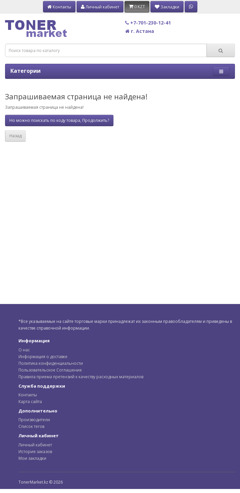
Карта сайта (30, 401)
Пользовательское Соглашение (50, 370)
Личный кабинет (35, 445)
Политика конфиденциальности (50, 363)
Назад (15, 136)
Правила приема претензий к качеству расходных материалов (80, 377)
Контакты (27, 395)
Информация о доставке (42, 356)
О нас (24, 350)
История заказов (35, 451)
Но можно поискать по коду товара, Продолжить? (59, 120)
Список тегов (31, 426)
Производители (34, 420)
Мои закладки (32, 458)
